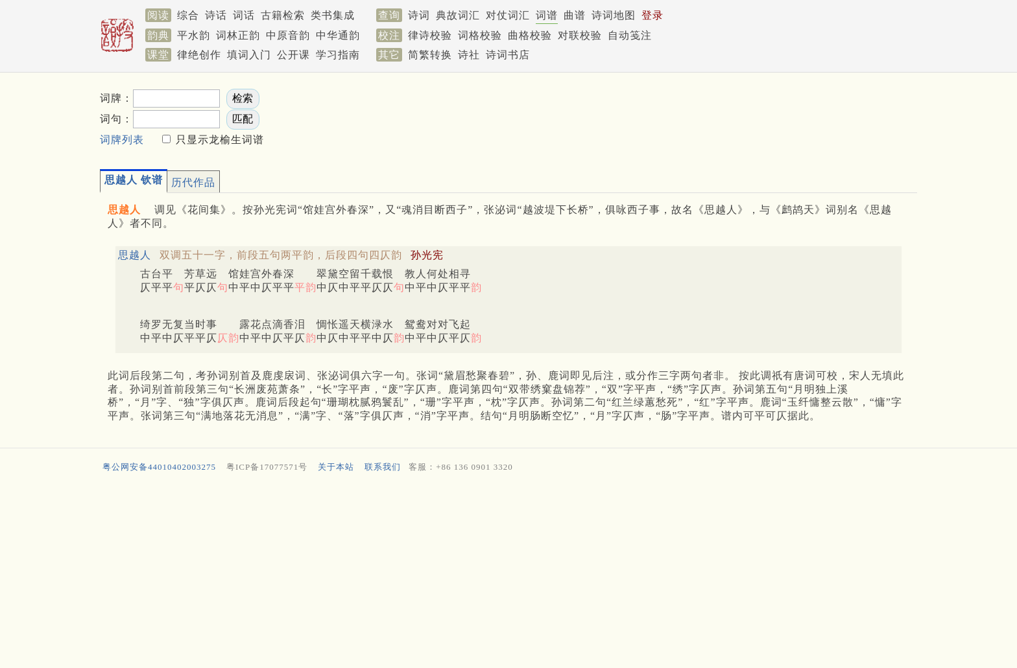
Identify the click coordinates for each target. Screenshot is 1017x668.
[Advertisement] (677, 117)
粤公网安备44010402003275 (159, 467)
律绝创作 (199, 54)
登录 (652, 15)
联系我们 (383, 467)
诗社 (469, 54)
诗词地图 (614, 15)
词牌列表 (122, 139)
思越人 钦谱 (133, 179)
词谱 (547, 15)
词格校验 (480, 35)
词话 (244, 15)
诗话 (216, 15)
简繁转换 (430, 54)
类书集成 (333, 15)
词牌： (116, 98)
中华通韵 (338, 35)
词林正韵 (238, 35)
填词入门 (249, 54)
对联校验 (580, 35)
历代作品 (193, 182)
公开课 (293, 54)
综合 (188, 15)
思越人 (134, 254)
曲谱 (575, 15)
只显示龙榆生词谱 (218, 139)
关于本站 (336, 467)
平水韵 (193, 35)
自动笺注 (630, 35)
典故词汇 (458, 15)
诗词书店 (508, 54)
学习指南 (338, 54)
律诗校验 (430, 35)
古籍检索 (283, 15)
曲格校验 (530, 35)
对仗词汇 (508, 15)
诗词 (419, 15)
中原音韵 (288, 35)
